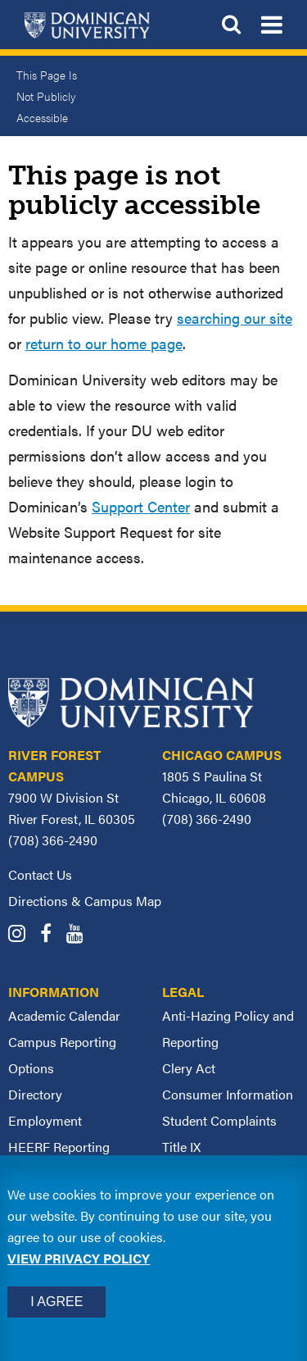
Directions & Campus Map (84, 900)
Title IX (181, 1146)
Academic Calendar (64, 1015)
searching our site (234, 317)
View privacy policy (78, 1258)
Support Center (141, 506)
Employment (45, 1120)
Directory (35, 1094)
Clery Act (188, 1067)
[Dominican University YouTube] (80, 935)
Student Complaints (219, 1120)
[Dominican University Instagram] (22, 935)
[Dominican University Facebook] (51, 935)
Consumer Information (227, 1094)
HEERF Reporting (59, 1146)
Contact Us (40, 874)
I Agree (56, 1302)
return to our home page (104, 343)
